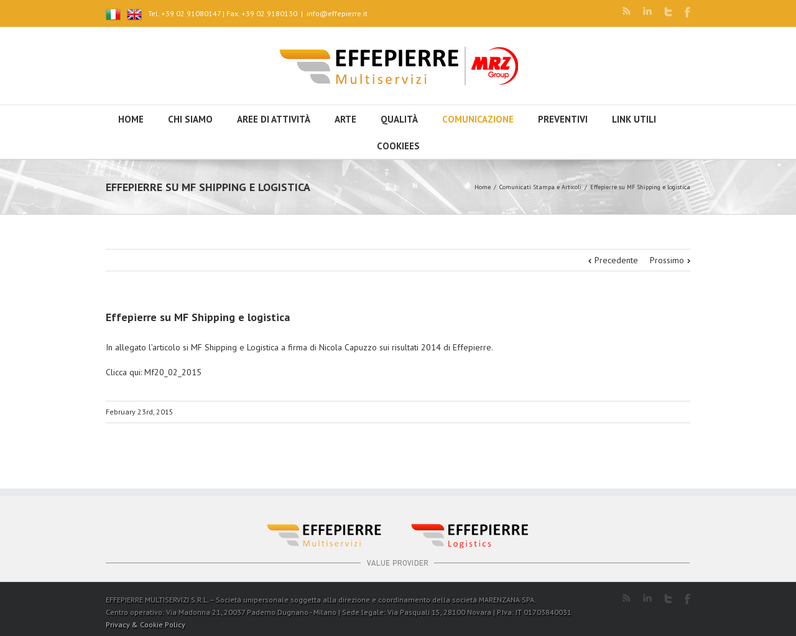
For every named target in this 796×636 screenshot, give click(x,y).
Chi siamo (190, 119)
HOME (131, 119)
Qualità (399, 119)
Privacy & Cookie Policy (145, 624)
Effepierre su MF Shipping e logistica (198, 317)
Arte (345, 119)
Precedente (616, 260)
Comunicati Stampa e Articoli (540, 187)
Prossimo (667, 260)
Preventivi (563, 119)
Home (482, 187)
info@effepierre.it (337, 13)
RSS (626, 11)
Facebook (687, 12)
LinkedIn (647, 11)
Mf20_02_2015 (172, 372)
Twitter (668, 12)
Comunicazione (478, 119)
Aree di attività (273, 119)
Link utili (634, 119)
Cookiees (398, 146)
